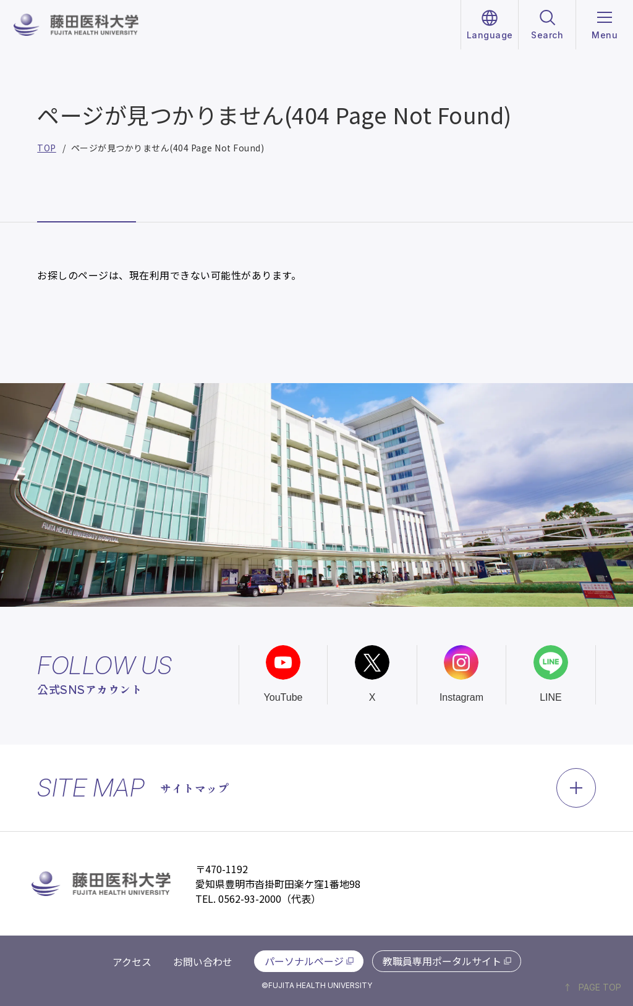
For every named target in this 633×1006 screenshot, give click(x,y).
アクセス (132, 961)
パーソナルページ (304, 960)
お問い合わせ (202, 961)
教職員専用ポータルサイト (442, 960)
